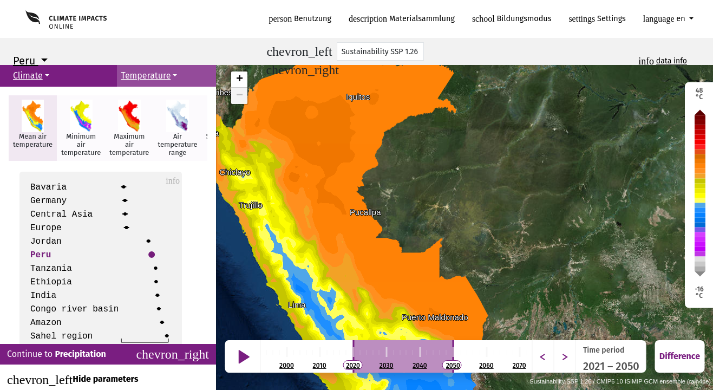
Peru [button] (25, 60)
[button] (33, 128)
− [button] (239, 96)
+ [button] (239, 80)
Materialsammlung (402, 18)
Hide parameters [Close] (72, 380)
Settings (596, 18)
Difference (679, 356)
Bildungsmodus (512, 18)
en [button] (665, 18)
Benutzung (300, 18)
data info (671, 61)
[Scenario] (380, 51)
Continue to (108, 354)
